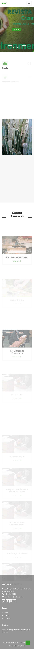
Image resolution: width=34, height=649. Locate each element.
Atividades (7, 618)
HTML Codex (21, 646)
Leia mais (16, 30)
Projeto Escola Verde (11, 642)
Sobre (6, 612)
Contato (6, 615)
